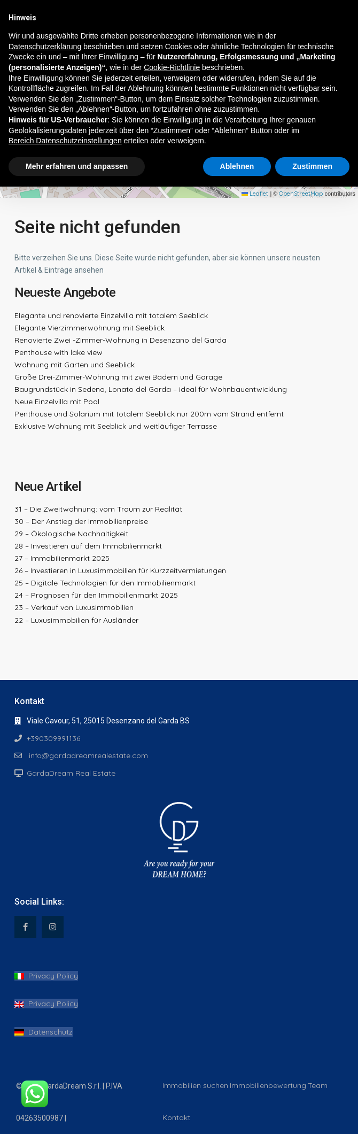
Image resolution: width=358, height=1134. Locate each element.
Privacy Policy (46, 976)
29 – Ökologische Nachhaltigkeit (71, 533)
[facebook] (25, 927)
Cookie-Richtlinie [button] (172, 67)
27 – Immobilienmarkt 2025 (62, 558)
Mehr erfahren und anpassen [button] (77, 166)
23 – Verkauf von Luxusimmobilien (74, 607)
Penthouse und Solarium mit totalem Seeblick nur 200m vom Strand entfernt (149, 414)
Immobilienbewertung (268, 1085)
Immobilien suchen (195, 1085)
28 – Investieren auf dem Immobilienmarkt (88, 546)
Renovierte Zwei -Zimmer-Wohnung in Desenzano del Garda (120, 340)
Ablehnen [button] (237, 166)
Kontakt (176, 1117)
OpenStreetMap (301, 193)
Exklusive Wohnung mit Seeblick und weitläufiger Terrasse (115, 426)
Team (318, 1085)
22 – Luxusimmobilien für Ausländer (76, 620)
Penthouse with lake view (58, 352)
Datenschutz (43, 1032)
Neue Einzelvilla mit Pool (56, 401)
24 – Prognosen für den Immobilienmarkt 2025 (96, 595)
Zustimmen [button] (312, 166)
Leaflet (255, 193)
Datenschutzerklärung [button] (45, 46)
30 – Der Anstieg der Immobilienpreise (81, 521)
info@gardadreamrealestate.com (87, 755)
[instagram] (53, 927)
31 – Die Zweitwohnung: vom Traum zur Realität (98, 509)
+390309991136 (53, 738)
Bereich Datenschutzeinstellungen (65, 140)
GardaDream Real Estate (71, 773)
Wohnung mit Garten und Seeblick (74, 364)
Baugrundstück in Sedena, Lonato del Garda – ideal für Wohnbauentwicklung (150, 389)
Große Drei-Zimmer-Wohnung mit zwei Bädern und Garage (118, 377)
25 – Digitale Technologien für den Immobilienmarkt (105, 583)
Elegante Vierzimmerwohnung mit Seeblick (89, 328)
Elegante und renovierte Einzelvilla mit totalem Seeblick (111, 315)
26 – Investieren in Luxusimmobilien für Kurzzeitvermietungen (120, 570)
